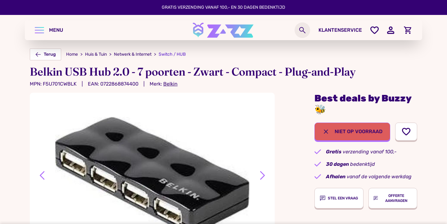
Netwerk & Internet (132, 54)
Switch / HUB (172, 54)
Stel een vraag (339, 198)
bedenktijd (350, 164)
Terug (45, 54)
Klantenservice (340, 30)
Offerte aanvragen (390, 198)
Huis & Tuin (96, 54)
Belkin (170, 84)
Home (72, 54)
